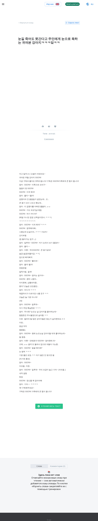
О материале (49, 139)
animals (52, 133)
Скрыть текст (72, 23)
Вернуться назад (25, 23)
